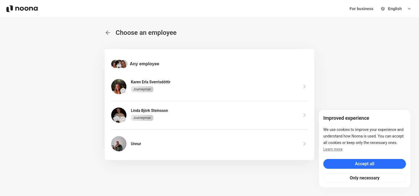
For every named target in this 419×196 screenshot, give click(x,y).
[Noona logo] (22, 8)
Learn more (333, 149)
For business (361, 9)
